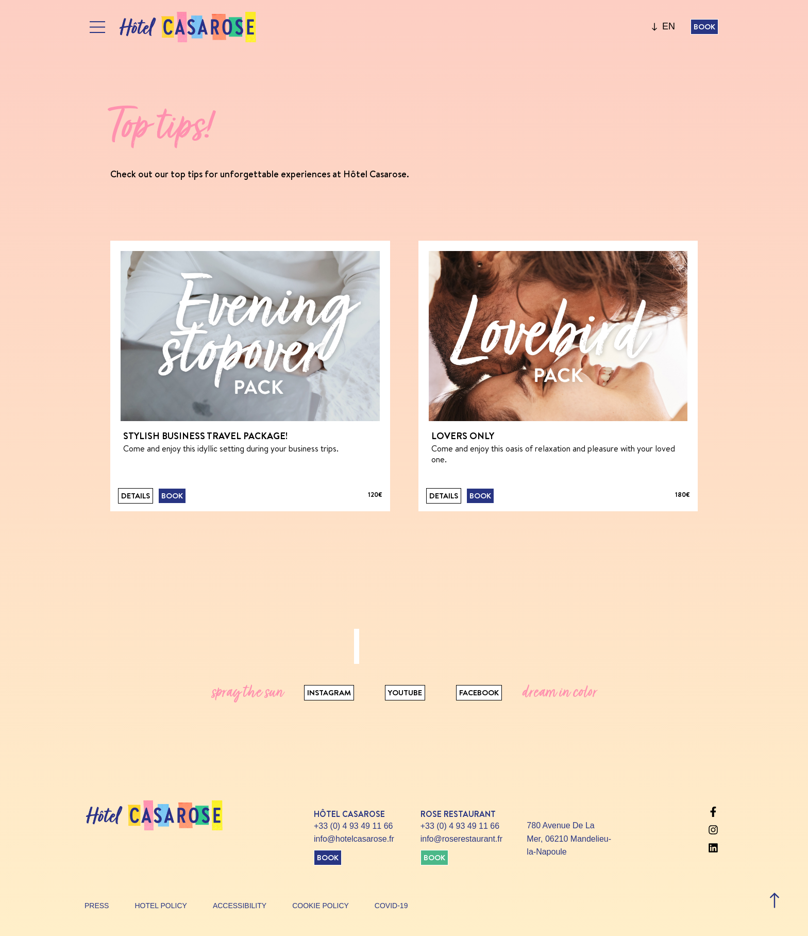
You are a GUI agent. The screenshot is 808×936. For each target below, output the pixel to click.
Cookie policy (320, 905)
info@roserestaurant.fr (461, 838)
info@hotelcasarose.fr (354, 838)
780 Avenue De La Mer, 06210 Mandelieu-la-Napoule (569, 838)
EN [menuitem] (668, 27)
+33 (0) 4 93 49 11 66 (353, 826)
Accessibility (239, 905)
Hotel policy (160, 905)
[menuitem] (669, 27)
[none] (669, 27)
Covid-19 (391, 905)
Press (97, 905)
